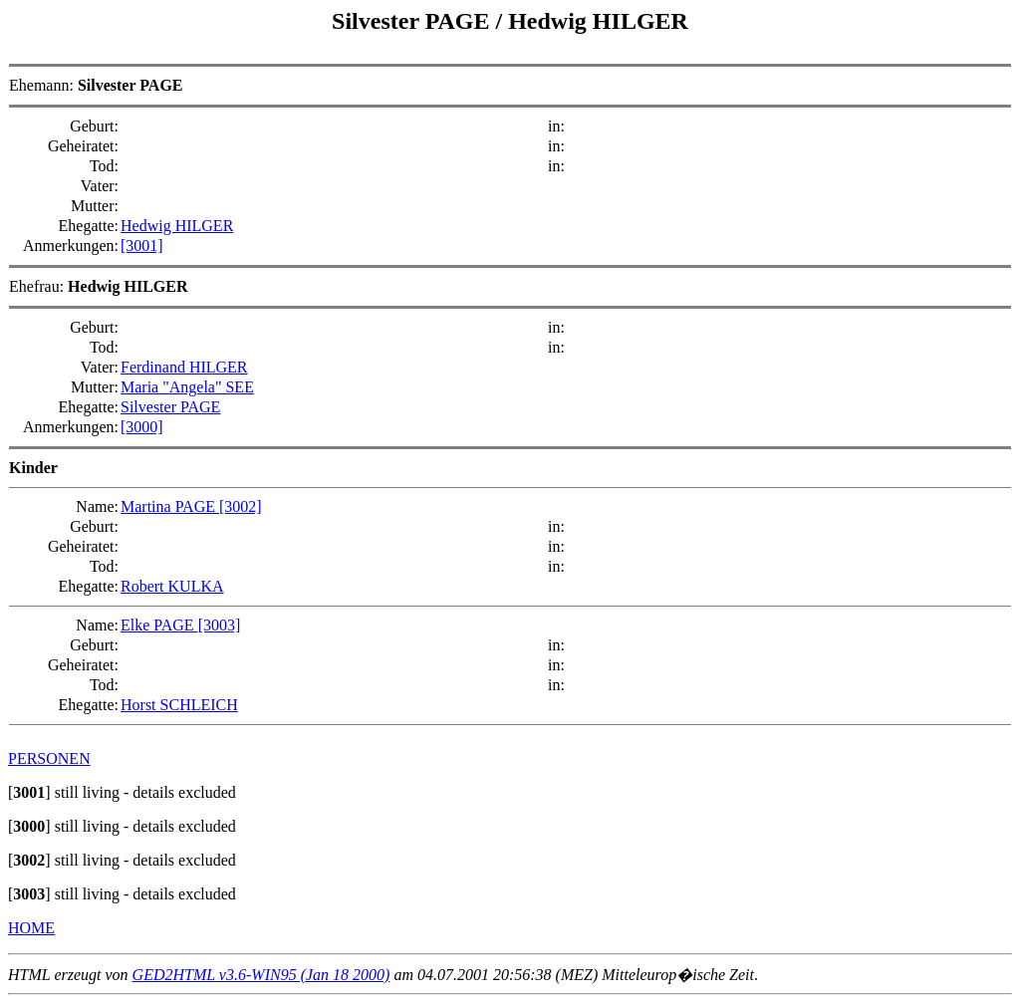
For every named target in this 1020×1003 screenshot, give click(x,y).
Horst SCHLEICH (179, 704)
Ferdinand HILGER (184, 367)
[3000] (142, 426)
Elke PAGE (159, 625)
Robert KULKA (172, 586)
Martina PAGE (170, 506)
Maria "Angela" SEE (187, 386)
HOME (31, 927)
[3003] (219, 625)
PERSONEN (49, 758)
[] (29, 792)
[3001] (142, 245)
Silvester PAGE (413, 21)
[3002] (240, 506)
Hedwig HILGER (598, 21)
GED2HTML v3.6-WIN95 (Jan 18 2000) (261, 974)
